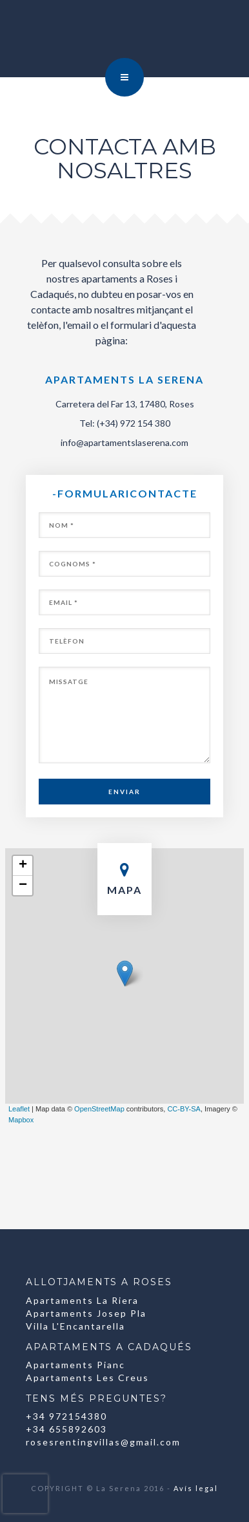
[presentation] (25, 1493)
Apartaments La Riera (82, 1300)
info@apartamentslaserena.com (124, 442)
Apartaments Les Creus (87, 1377)
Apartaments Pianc (75, 1364)
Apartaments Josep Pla (86, 1313)
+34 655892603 (66, 1429)
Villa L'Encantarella (75, 1326)
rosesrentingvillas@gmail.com (103, 1441)
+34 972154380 (66, 1416)
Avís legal (196, 1488)
